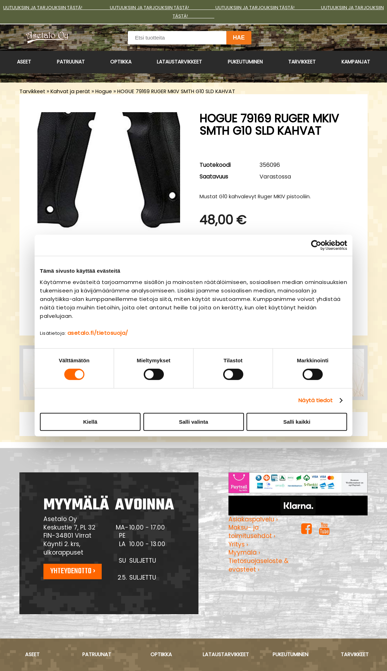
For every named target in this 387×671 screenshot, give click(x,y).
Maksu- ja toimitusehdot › (251, 531)
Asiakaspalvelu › (253, 519)
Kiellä (90, 422)
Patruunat (71, 61)
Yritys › (238, 544)
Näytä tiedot (315, 400)
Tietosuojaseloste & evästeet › (258, 565)
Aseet (24, 61)
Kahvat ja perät (70, 91)
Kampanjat (355, 61)
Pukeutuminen (245, 61)
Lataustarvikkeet (179, 61)
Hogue (103, 91)
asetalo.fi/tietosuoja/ (97, 333)
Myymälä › (244, 552)
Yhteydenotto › (72, 571)
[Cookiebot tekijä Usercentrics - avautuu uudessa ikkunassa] (316, 245)
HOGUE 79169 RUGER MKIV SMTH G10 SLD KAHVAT (176, 91)
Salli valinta (193, 422)
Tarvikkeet (302, 61)
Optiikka (120, 61)
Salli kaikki (296, 422)
